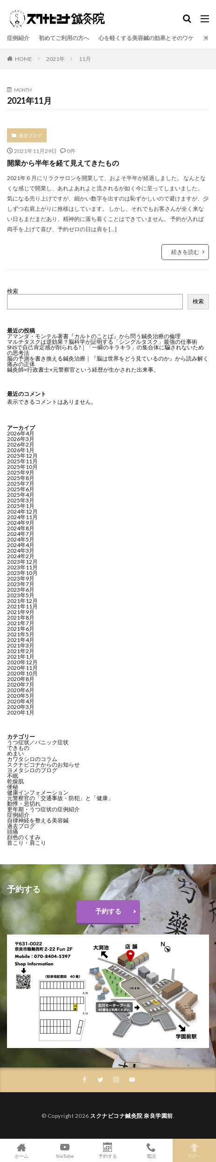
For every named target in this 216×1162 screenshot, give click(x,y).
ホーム (21, 1150)
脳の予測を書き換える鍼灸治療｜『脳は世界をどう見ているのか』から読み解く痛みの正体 (108, 361)
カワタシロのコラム (32, 758)
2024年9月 (21, 522)
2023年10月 (22, 572)
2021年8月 (21, 617)
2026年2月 (21, 444)
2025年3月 (21, 500)
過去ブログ (30, 135)
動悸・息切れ (24, 803)
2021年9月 (21, 611)
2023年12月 (22, 561)
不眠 (12, 775)
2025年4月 (21, 494)
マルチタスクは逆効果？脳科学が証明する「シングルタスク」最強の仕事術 (102, 341)
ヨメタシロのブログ (32, 770)
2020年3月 (21, 706)
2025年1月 (21, 505)
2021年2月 (21, 651)
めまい (15, 753)
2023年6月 (21, 589)
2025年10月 (22, 466)
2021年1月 (21, 656)
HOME (23, 58)
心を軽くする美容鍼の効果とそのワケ (146, 37)
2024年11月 (22, 517)
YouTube (65, 1150)
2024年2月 (21, 556)
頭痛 (12, 831)
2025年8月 (21, 477)
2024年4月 (21, 544)
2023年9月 (21, 578)
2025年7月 (21, 483)
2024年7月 (21, 533)
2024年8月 (21, 528)
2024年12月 (22, 511)
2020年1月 (21, 712)
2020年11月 (22, 667)
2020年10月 (22, 673)
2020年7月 (21, 684)
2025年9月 (21, 472)
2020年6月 (21, 690)
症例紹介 (18, 37)
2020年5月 (21, 695)
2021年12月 (22, 600)
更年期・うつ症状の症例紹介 (43, 809)
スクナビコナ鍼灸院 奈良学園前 (131, 1115)
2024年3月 (21, 550)
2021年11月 (22, 606)
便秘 (12, 786)
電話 (151, 1150)
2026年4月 (21, 433)
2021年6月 (21, 628)
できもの (18, 747)
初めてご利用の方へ (64, 37)
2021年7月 (21, 623)
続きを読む (185, 251)
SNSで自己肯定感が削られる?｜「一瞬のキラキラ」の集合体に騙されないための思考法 (105, 350)
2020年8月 (21, 678)
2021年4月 (21, 639)
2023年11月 (22, 567)
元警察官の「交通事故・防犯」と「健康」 (60, 798)
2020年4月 (21, 701)
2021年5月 (21, 634)
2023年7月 (21, 584)
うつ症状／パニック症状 (38, 742)
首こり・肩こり (26, 842)
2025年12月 (22, 455)
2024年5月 (21, 539)
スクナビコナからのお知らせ (43, 764)
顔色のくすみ (24, 837)
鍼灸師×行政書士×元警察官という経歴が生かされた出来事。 (83, 369)
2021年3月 (21, 645)
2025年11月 (22, 461)
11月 (85, 58)
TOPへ (194, 1150)
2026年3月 (21, 438)
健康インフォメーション (38, 792)
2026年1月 (21, 450)
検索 (12, 290)
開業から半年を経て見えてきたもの (63, 163)
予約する (108, 911)
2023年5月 (21, 595)
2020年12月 (22, 662)
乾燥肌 (15, 781)
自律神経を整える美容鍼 (38, 820)
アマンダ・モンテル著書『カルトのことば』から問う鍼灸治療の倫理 (94, 336)
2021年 (55, 58)
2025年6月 (21, 489)
